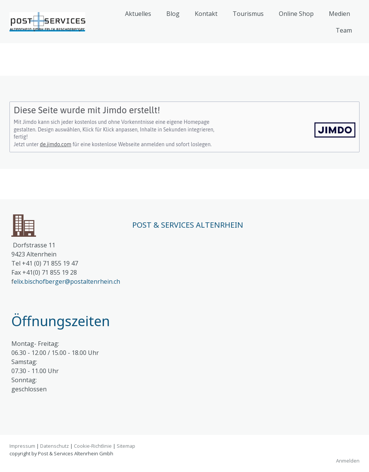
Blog (173, 13)
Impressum (22, 445)
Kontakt (206, 13)
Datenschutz (54, 445)
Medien (339, 13)
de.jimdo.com (55, 144)
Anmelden (348, 460)
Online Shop (296, 13)
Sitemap (126, 445)
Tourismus (248, 13)
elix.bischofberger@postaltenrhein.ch (67, 281)
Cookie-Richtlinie (93, 445)
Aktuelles (138, 13)
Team (344, 30)
